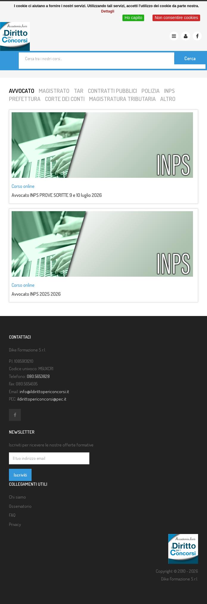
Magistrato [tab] (54, 90)
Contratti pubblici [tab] (112, 90)
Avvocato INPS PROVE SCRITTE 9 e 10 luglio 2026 (57, 195)
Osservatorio (20, 506)
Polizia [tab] (150, 90)
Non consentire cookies (176, 17)
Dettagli (107, 11)
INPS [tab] (169, 90)
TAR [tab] (78, 90)
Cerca (190, 58)
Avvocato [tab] (21, 90)
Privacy (15, 524)
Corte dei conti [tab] (65, 98)
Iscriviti (20, 475)
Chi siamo (17, 497)
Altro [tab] (167, 98)
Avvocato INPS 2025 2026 (36, 294)
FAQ (12, 515)
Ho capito (133, 17)
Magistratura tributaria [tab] (122, 98)
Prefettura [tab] (25, 98)
